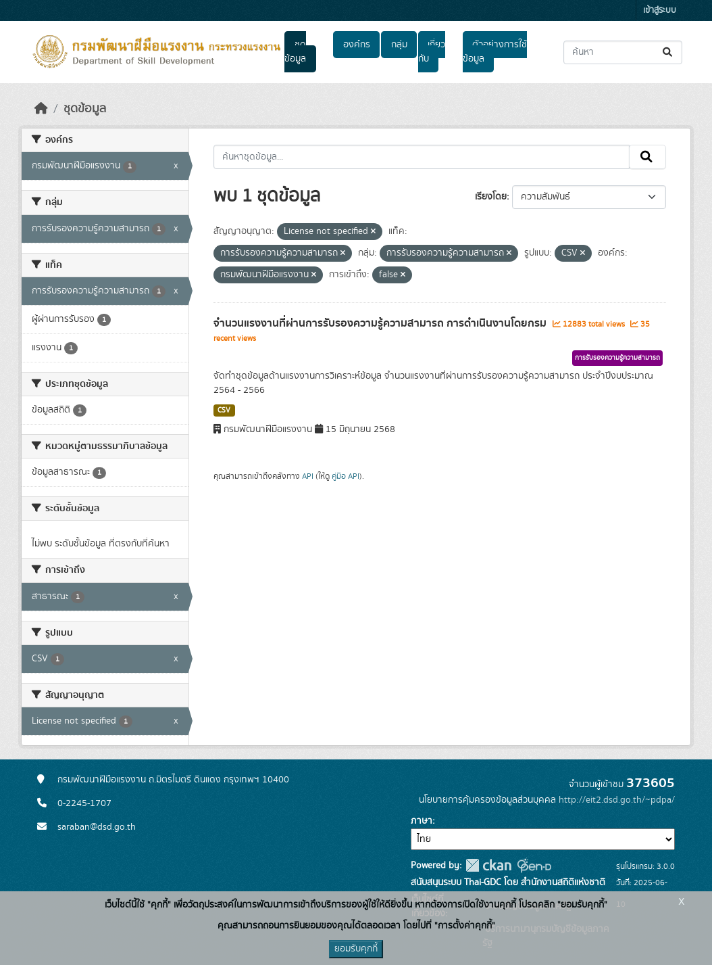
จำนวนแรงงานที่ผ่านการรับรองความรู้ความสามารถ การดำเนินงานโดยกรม (381, 323)
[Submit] (668, 52)
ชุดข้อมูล (295, 52)
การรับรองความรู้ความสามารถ (617, 357)
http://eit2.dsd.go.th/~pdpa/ (617, 800)
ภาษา (421, 821)
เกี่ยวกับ (431, 52)
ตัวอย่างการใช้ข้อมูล (495, 52)
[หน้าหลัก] (41, 109)
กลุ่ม (399, 44)
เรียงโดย (491, 197)
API (307, 476)
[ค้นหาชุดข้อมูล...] (622, 52)
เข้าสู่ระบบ (659, 10)
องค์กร (356, 44)
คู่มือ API (345, 476)
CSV (224, 410)
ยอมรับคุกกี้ (356, 949)
